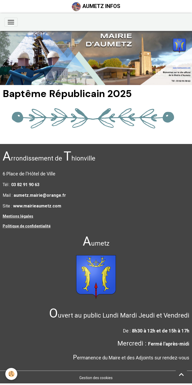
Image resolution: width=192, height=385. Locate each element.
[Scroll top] (181, 374)
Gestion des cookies (96, 378)
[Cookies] (11, 374)
